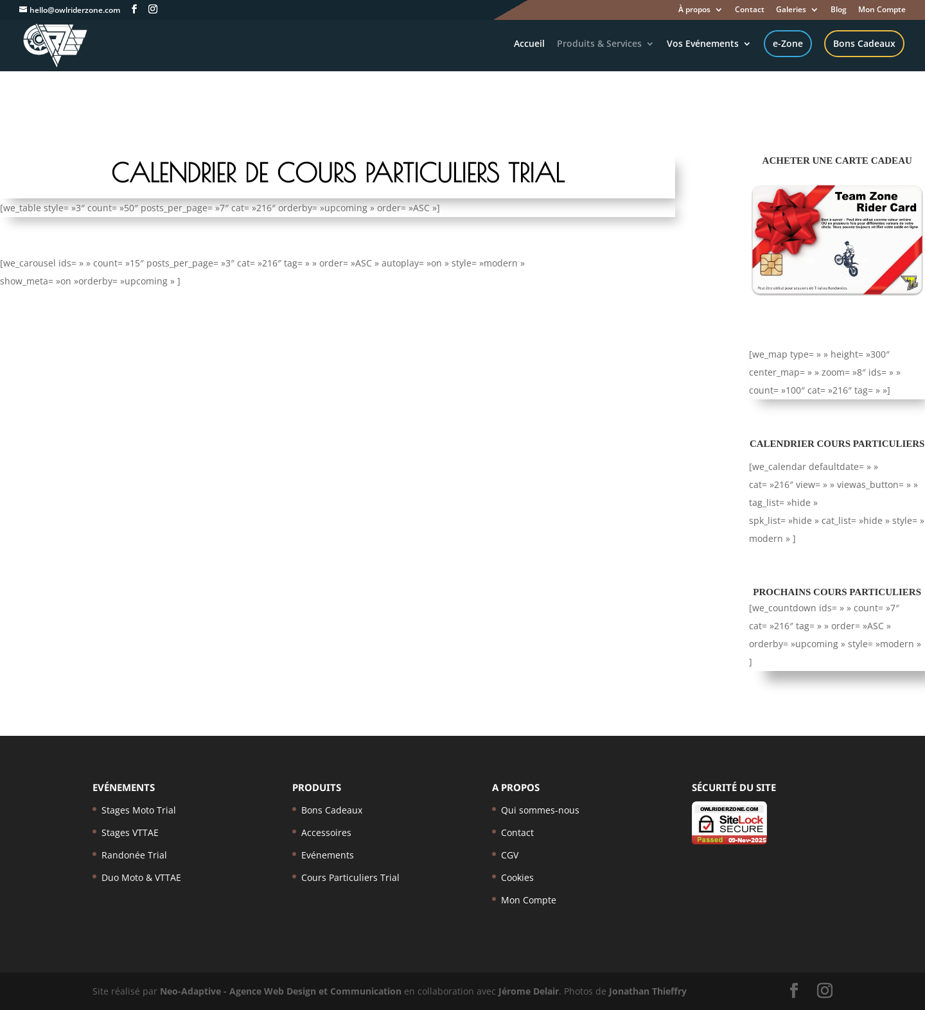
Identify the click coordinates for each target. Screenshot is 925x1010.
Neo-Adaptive (190, 991)
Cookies (517, 877)
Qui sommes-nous (540, 810)
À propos (694, 10)
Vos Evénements (703, 44)
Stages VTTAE (130, 832)
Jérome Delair (528, 991)
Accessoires (326, 832)
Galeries (791, 10)
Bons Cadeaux (864, 43)
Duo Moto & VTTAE (141, 877)
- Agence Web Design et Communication (312, 991)
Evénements (327, 855)
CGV (509, 855)
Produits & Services (599, 44)
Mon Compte (882, 10)
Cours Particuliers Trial (350, 877)
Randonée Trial (134, 855)
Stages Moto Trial (138, 810)
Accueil (529, 44)
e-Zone (788, 43)
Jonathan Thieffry (648, 991)
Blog (839, 10)
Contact (749, 10)
